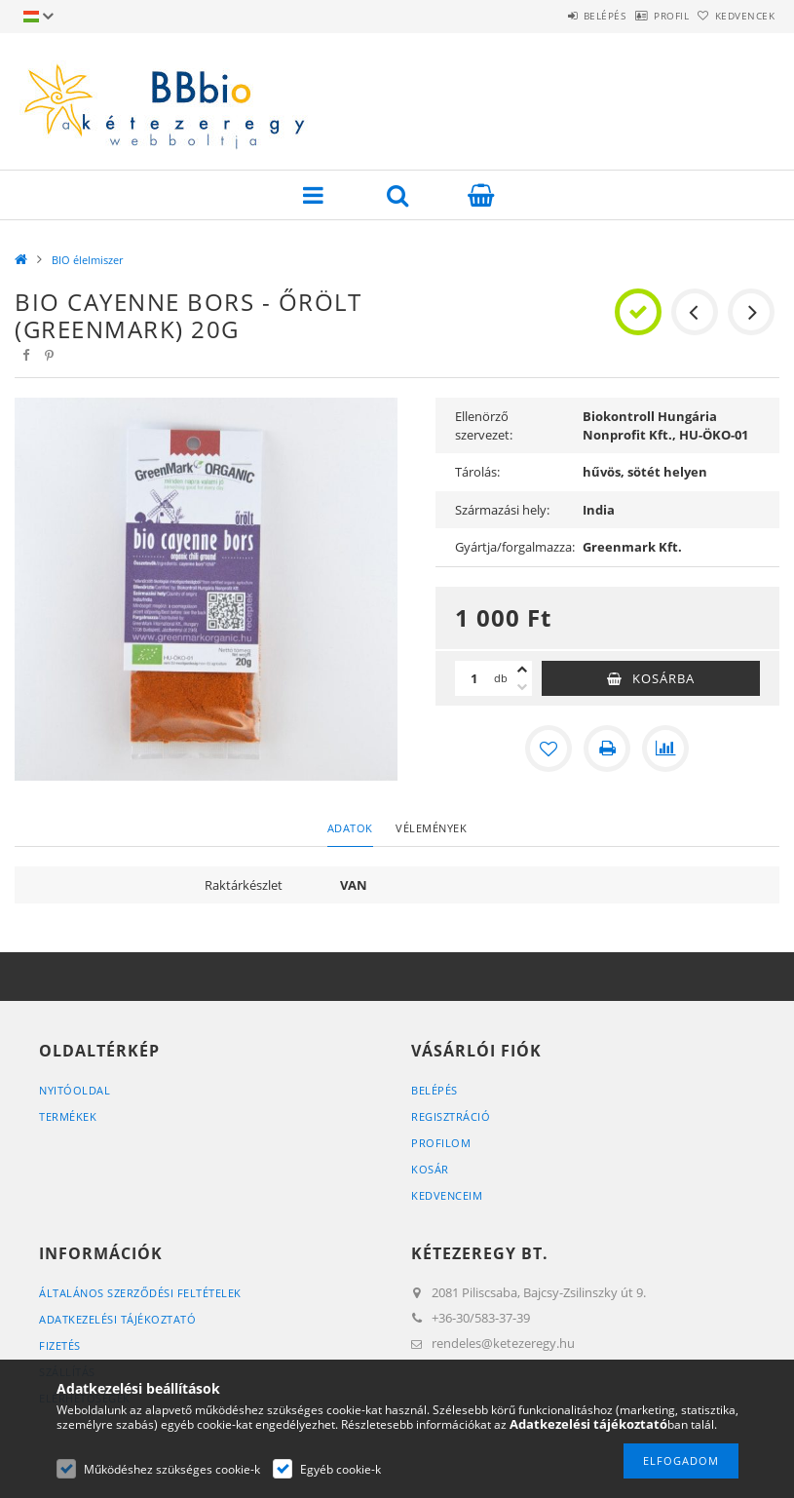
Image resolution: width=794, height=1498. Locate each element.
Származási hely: (502, 510)
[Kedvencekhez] (548, 748)
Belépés (554, 15)
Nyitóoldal (74, 1090)
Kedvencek (734, 15)
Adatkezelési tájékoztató (117, 1319)
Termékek (67, 1116)
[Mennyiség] (474, 678)
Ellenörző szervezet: (483, 425)
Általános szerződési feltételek (140, 1293)
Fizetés (60, 1345)
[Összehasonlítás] (665, 748)
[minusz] (522, 687)
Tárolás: (477, 471)
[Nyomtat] (607, 748)
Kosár (430, 1169)
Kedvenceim (446, 1195)
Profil (641, 15)
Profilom (441, 1142)
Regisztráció (450, 1116)
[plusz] (522, 669)
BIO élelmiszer (87, 259)
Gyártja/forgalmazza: (514, 547)
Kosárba (663, 678)
